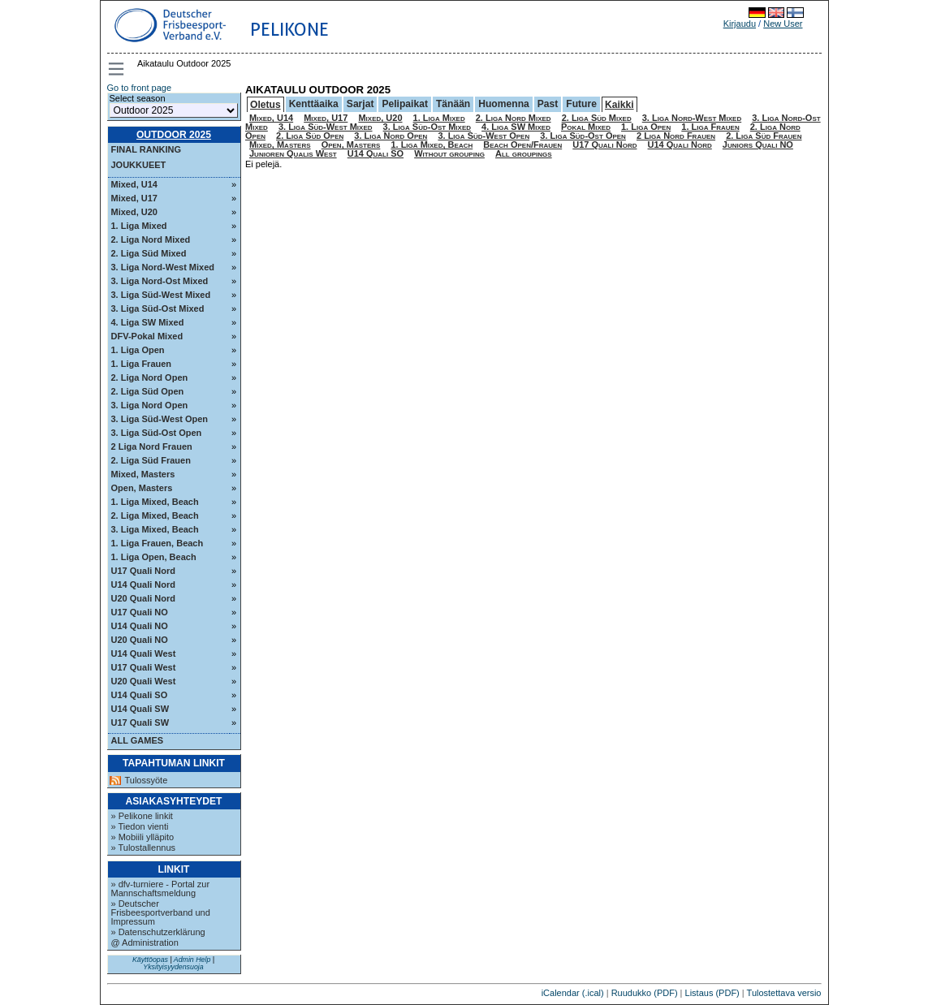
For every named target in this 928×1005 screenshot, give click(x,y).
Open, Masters (142, 488)
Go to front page (139, 88)
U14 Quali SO (139, 695)
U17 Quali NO (139, 612)
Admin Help (192, 959)
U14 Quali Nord (143, 584)
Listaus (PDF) (712, 993)
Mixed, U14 (134, 184)
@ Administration (145, 942)
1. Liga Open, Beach (153, 557)
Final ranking (146, 149)
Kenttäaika (314, 104)
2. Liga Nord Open (149, 377)
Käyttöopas (150, 959)
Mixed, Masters (143, 474)
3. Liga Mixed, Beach (155, 529)
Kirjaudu (739, 23)
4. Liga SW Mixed (147, 322)
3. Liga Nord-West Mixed (163, 267)
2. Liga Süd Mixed (149, 253)
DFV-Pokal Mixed (147, 336)
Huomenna (503, 104)
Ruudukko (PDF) (644, 993)
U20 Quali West (143, 681)
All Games (137, 740)
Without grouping (449, 153)
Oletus (265, 104)
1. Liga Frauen (141, 364)
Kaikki (619, 104)
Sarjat (360, 104)
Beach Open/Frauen (522, 144)
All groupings (523, 153)
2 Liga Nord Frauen (151, 446)
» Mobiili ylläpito (143, 837)
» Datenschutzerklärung (158, 932)
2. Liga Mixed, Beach (155, 515)
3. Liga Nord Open (149, 405)
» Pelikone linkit (142, 816)
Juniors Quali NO (758, 144)
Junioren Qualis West (293, 153)
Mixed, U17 (134, 198)
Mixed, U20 (134, 212)
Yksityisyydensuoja (173, 967)
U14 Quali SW (140, 709)
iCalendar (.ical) (573, 993)
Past (548, 104)
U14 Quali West (143, 653)
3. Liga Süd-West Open (160, 419)
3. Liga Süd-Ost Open (156, 433)
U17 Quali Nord (143, 571)
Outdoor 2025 (173, 135)
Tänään (453, 104)
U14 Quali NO (139, 626)
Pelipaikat (404, 104)
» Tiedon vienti (140, 826)
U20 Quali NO (139, 640)
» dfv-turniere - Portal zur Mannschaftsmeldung (160, 888)
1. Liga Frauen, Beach (157, 543)
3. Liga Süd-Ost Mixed (158, 308)
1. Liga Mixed (139, 226)
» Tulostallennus (143, 847)
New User (782, 23)
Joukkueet (138, 165)
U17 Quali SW (140, 722)
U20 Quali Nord (143, 598)
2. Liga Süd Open (147, 391)
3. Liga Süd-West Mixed (161, 295)
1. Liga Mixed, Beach (155, 502)
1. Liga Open (138, 350)
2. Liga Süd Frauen (151, 460)
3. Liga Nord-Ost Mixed (160, 281)
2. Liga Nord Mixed (151, 239)
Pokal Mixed (586, 127)
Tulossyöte (146, 780)
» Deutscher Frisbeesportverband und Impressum (160, 912)
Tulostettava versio (784, 993)
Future (581, 104)
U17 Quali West (143, 667)
